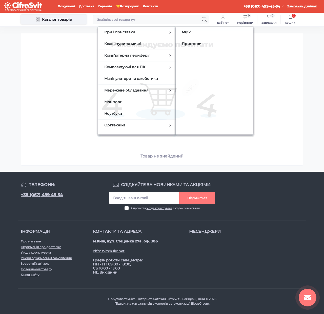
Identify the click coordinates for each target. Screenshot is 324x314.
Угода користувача (159, 208)
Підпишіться (197, 198)
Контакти (150, 6)
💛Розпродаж (127, 6)
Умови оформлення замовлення (46, 258)
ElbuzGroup (200, 303)
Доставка (86, 6)
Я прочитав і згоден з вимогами (165, 208)
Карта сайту (30, 275)
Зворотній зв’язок (35, 263)
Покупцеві (66, 6)
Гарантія (105, 6)
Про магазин (31, 241)
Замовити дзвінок (302, 6)
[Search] (204, 19)
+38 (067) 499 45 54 (42, 194)
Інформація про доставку (41, 247)
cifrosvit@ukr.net (109, 251)
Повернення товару (36, 269)
